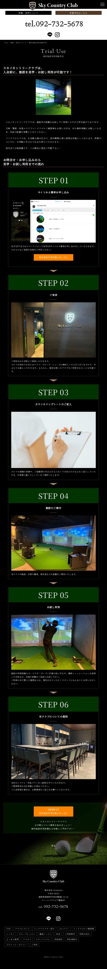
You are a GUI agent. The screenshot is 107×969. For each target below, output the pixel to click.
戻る (53, 845)
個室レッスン (46, 934)
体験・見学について (28, 12)
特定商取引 (72, 939)
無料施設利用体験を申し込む (53, 257)
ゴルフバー (64, 928)
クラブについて (22, 928)
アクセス (27, 939)
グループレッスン (27, 934)
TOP (8, 928)
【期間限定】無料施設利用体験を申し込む (53, 811)
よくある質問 (12, 939)
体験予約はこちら (78, 12)
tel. (53, 906)
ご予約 (34, 944)
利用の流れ (84, 934)
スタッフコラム (43, 939)
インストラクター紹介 (44, 928)
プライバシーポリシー (16, 944)
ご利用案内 (70, 934)
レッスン (10, 934)
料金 (58, 934)
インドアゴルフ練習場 (84, 928)
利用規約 (58, 939)
